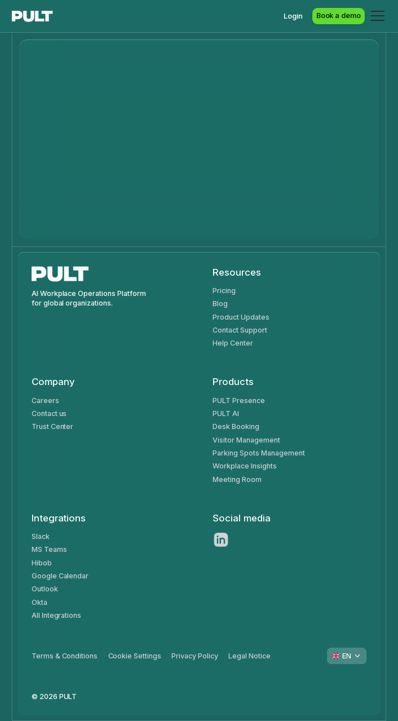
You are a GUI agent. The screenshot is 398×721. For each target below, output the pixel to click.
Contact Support (240, 330)
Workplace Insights (244, 466)
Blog (220, 303)
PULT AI (226, 413)
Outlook (45, 589)
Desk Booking (236, 426)
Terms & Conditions (65, 656)
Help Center (233, 343)
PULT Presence (239, 400)
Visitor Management (246, 440)
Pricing (224, 290)
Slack (41, 536)
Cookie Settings (135, 656)
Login (293, 16)
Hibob (42, 563)
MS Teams (49, 549)
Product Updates (241, 317)
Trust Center (53, 426)
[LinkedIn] (221, 540)
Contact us (49, 413)
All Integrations (57, 615)
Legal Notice (249, 656)
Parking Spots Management (258, 453)
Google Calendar (60, 576)
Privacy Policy (194, 656)
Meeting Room (237, 479)
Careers (45, 400)
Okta (39, 602)
